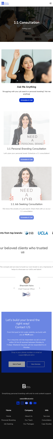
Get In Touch (17, 367)
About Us (28, 416)
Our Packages (28, 424)
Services (46, 416)
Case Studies (47, 424)
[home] (5, 3)
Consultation (46, 420)
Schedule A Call (26, 100)
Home (8, 416)
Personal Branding (8, 420)
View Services (35, 367)
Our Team (29, 420)
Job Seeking (8, 424)
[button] (50, 3)
